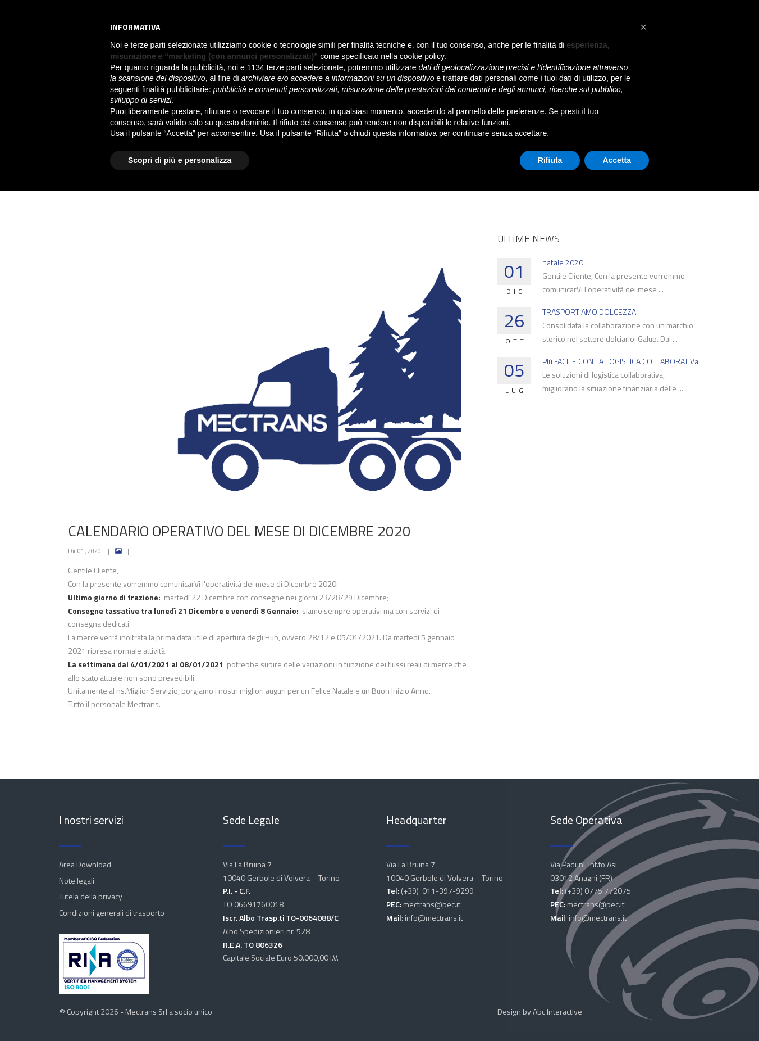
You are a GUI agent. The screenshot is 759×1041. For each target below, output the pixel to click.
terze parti (284, 67)
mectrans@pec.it (431, 904)
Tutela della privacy (90, 896)
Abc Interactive (557, 1011)
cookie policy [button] (422, 56)
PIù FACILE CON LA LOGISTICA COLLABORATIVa (620, 361)
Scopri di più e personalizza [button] (179, 160)
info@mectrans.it (434, 918)
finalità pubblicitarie (175, 89)
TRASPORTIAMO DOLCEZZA (589, 312)
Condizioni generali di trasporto (111, 912)
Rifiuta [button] (550, 160)
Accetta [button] (616, 160)
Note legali (76, 880)
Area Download (85, 864)
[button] (643, 27)
